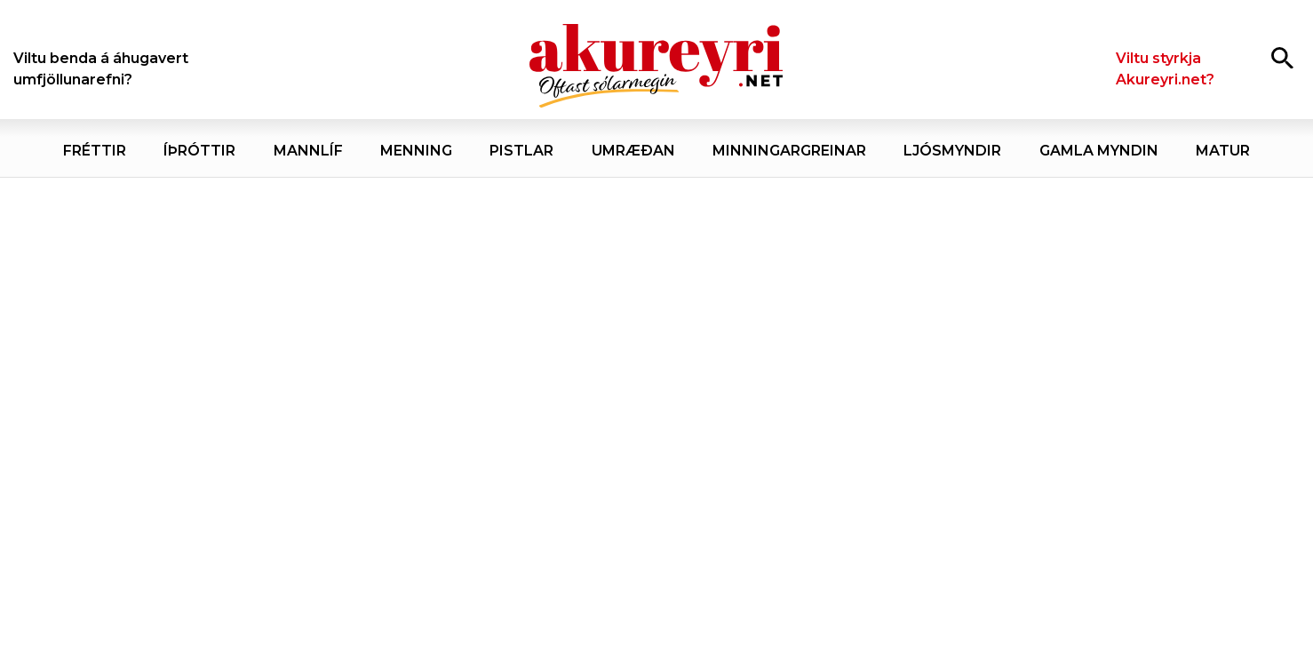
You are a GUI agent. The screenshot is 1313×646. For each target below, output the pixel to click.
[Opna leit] (1282, 57)
